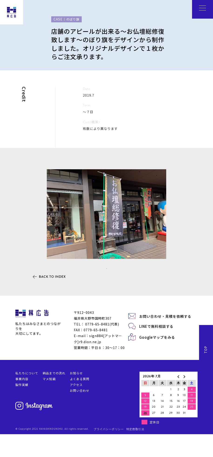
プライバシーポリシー (109, 452)
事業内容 (21, 401)
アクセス (76, 407)
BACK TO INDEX (52, 299)
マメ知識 (49, 401)
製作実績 (21, 407)
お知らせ (76, 396)
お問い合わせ (79, 413)
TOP (205, 372)
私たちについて (26, 396)
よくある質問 (79, 401)
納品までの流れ (54, 396)
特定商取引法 (135, 452)
